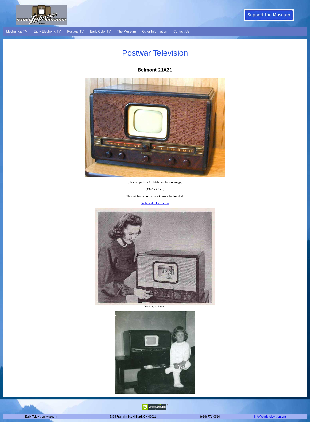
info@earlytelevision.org (270, 416)
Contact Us (181, 31)
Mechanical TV (16, 31)
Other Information (154, 31)
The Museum (126, 31)
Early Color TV (100, 31)
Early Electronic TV (47, 31)
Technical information (155, 203)
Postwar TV (75, 31)
